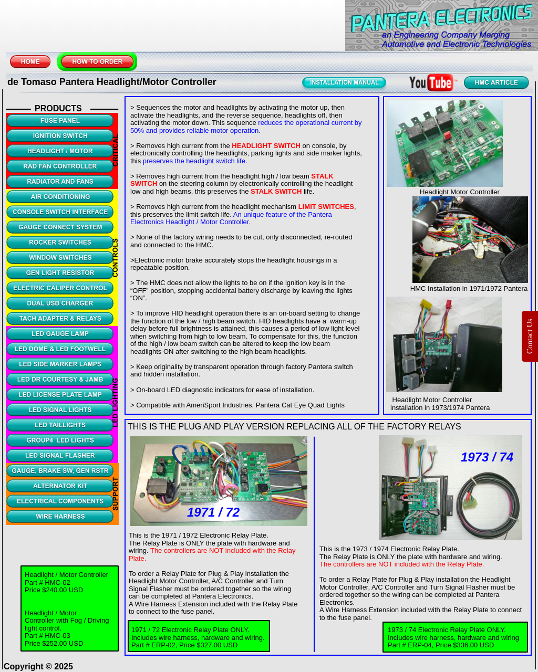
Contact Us (529, 335)
